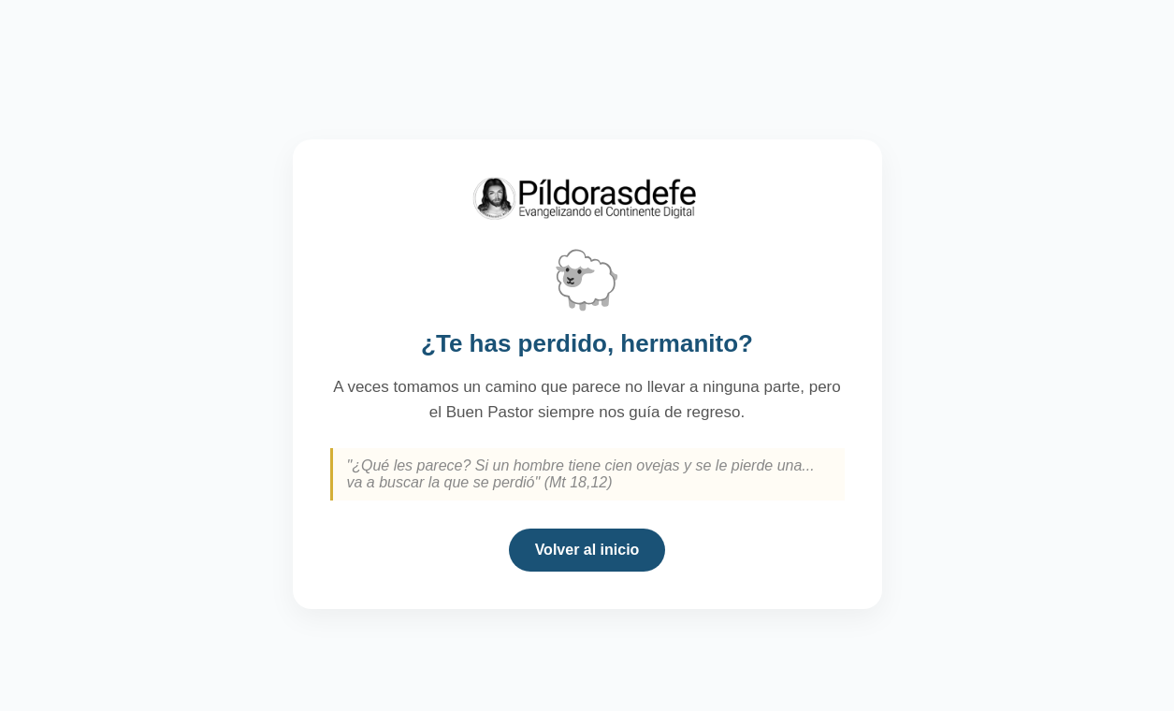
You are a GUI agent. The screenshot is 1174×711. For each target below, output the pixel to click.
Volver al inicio (587, 550)
